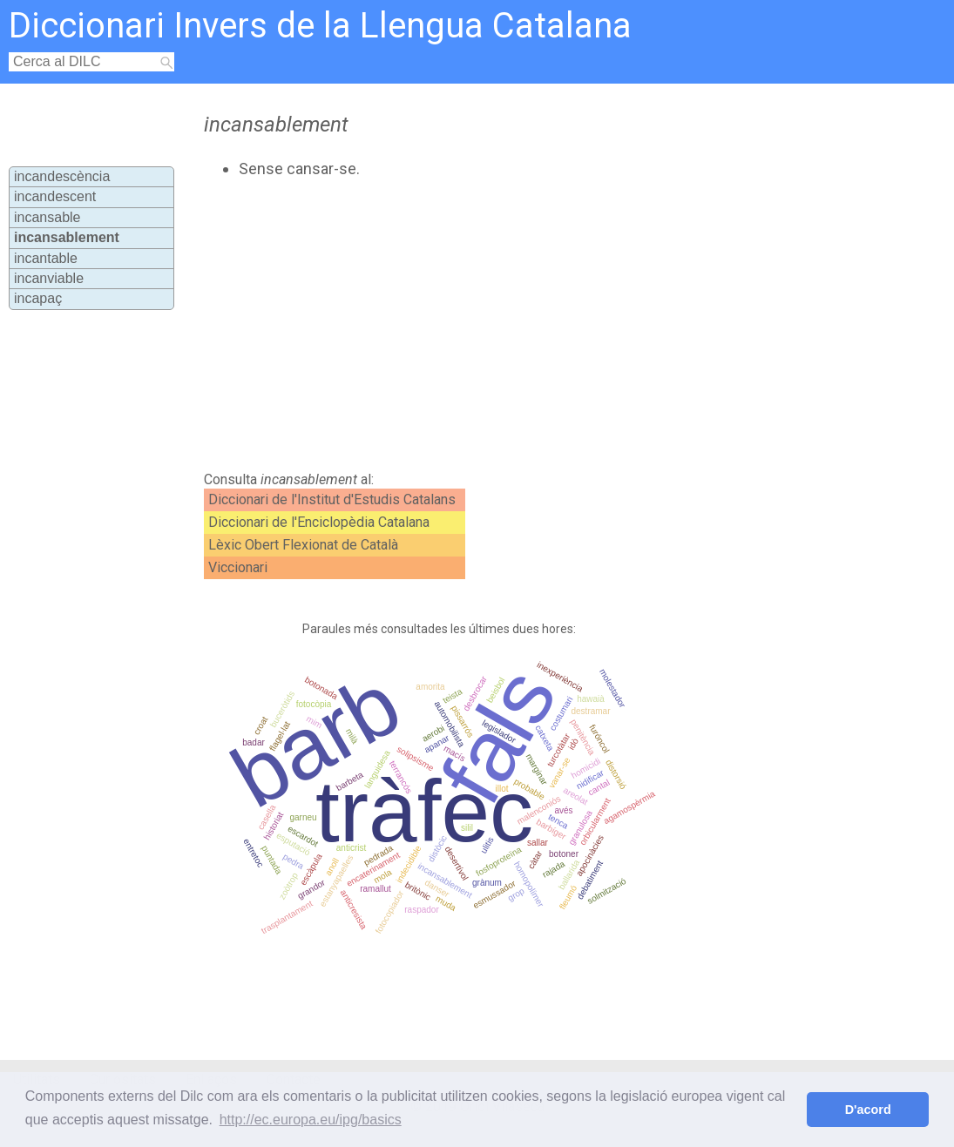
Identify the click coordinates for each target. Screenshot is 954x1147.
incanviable (49, 278)
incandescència (62, 176)
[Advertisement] (495, 325)
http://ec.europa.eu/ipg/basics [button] (311, 1119)
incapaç (38, 298)
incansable (47, 217)
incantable (46, 258)
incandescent (55, 196)
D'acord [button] (868, 1110)
